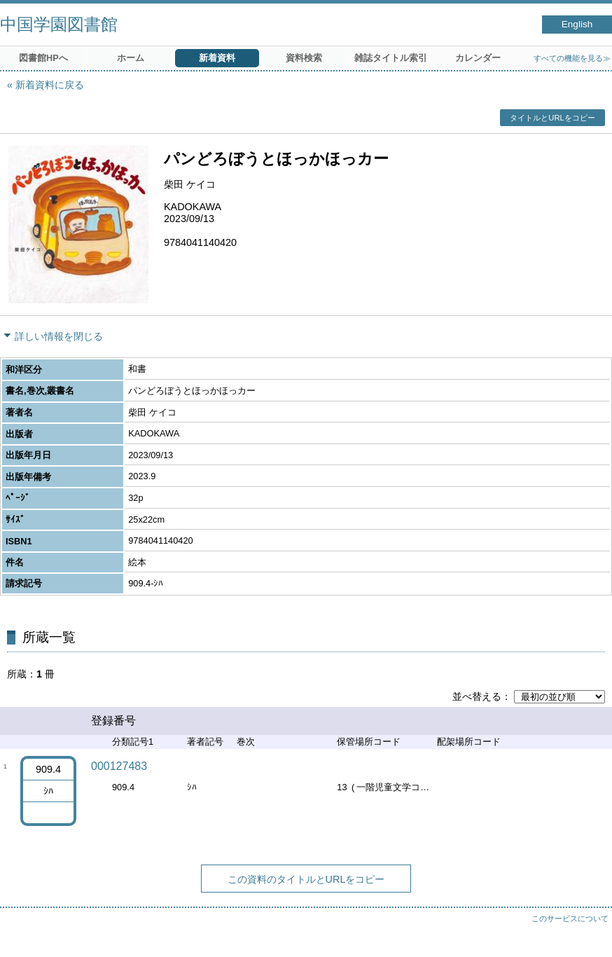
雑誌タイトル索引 (390, 58)
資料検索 (304, 58)
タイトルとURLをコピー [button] (552, 117)
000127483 (119, 766)
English (577, 24)
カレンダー (478, 58)
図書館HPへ (43, 58)
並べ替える (476, 696)
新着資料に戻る (49, 84)
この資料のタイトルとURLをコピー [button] (306, 879)
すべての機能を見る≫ (572, 58)
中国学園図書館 (59, 24)
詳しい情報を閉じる (59, 336)
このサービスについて (569, 918)
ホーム (130, 58)
